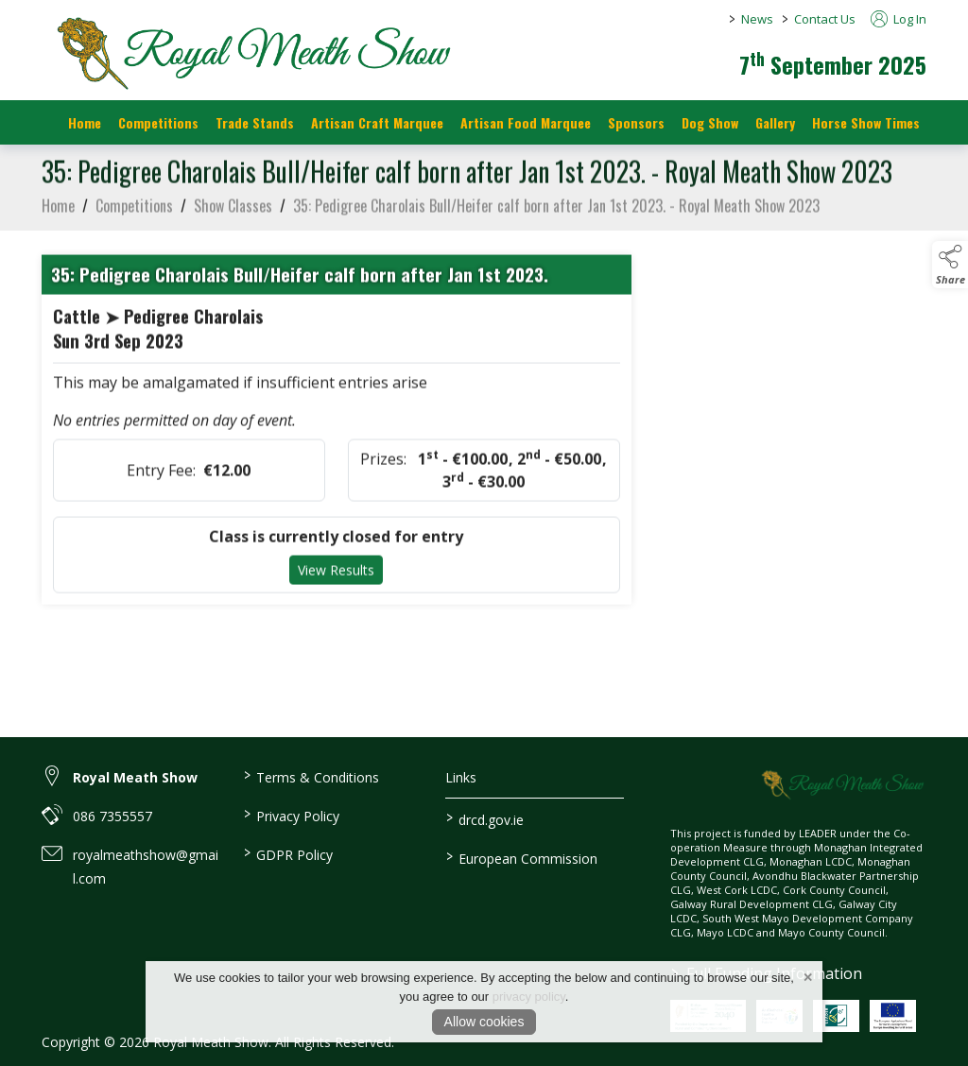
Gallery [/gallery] (775, 122)
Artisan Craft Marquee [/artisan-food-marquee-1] (377, 122)
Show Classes (233, 225)
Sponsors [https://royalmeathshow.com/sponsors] (636, 122)
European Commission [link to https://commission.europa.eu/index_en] (520, 857)
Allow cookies (484, 1021)
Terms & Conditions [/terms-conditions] (311, 775)
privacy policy (529, 996)
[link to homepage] (250, 52)
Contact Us (825, 18)
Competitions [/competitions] (158, 122)
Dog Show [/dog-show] (710, 122)
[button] (950, 264)
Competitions (134, 225)
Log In (898, 18)
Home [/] (84, 122)
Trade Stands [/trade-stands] (255, 122)
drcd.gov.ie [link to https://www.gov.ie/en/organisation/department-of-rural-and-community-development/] (484, 818)
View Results (336, 590)
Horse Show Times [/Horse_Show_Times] (866, 122)
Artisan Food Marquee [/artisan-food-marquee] (525, 122)
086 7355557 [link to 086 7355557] (112, 816)
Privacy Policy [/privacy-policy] (291, 814)
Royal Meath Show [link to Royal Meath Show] (135, 777)
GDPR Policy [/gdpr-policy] (288, 853)
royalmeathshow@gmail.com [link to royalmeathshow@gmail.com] (145, 866)
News (757, 18)
